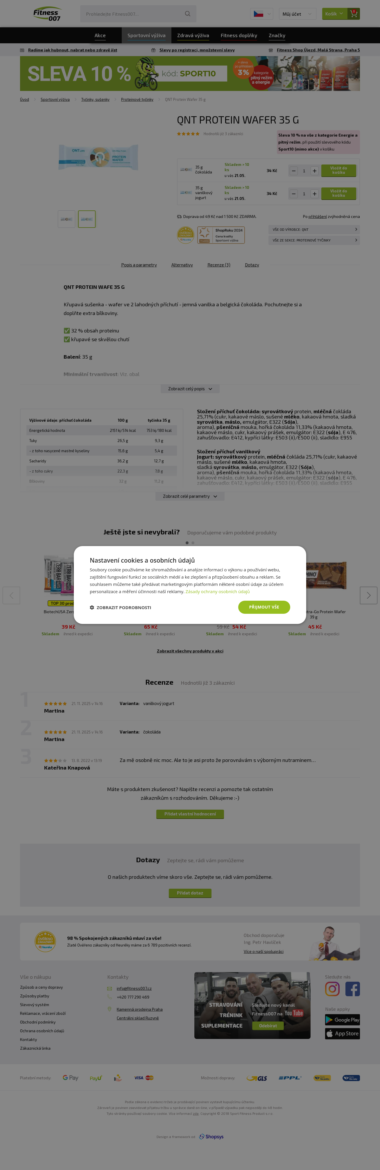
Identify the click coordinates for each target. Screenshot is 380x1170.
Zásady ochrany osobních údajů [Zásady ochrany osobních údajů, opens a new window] (218, 591)
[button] (120, 607)
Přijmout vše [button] (264, 607)
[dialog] (190, 585)
